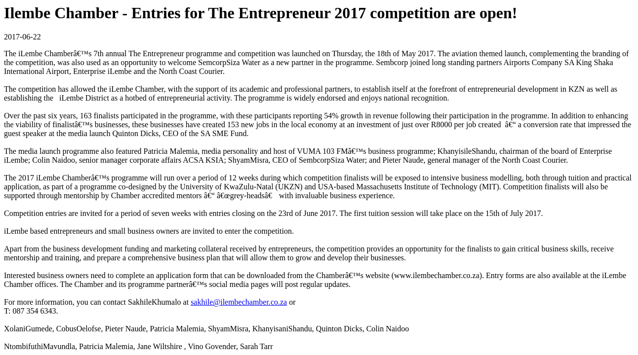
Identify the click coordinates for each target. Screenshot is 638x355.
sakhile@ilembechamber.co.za (239, 302)
